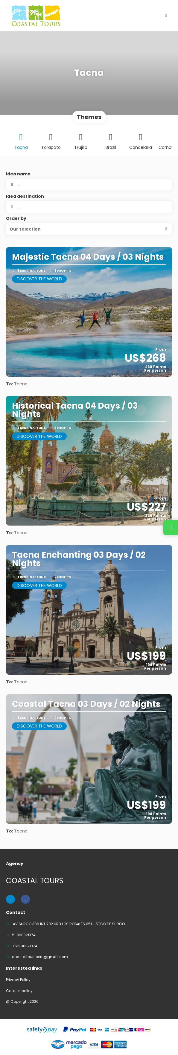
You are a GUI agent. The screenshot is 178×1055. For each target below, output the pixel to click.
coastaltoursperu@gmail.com (40, 956)
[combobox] (89, 207)
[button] (89, 229)
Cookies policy (19, 990)
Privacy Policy (18, 979)
